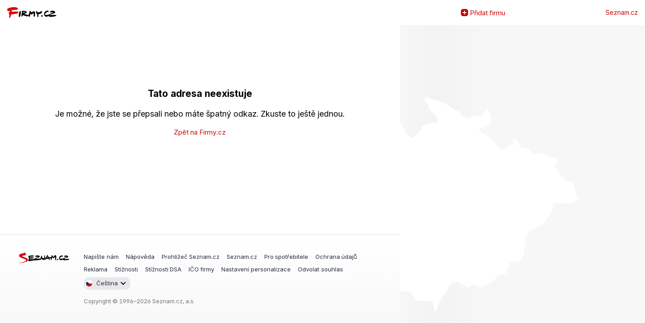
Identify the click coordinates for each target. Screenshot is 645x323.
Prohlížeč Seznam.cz (190, 256)
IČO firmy (201, 269)
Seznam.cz (622, 12)
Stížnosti (126, 269)
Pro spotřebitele (286, 256)
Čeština (102, 283)
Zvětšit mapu (407, 174)
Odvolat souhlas (320, 269)
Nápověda (140, 256)
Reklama (96, 269)
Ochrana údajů (336, 256)
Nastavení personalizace (256, 269)
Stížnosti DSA (163, 269)
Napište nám (101, 256)
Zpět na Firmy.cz (200, 132)
